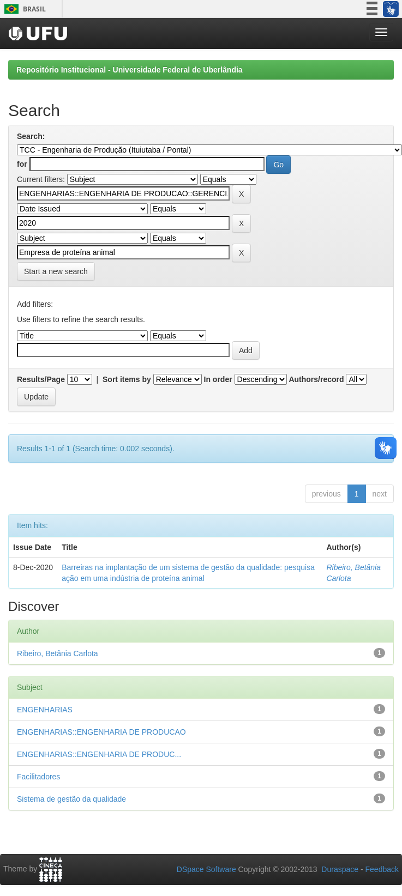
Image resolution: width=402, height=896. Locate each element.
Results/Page (41, 379)
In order (218, 379)
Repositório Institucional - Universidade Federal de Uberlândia (129, 69)
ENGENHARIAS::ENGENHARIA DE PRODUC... (99, 754)
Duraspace (339, 869)
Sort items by (127, 379)
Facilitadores (38, 776)
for (22, 164)
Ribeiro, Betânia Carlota (57, 653)
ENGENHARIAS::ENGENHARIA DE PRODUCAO (101, 732)
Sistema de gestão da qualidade (71, 799)
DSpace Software (206, 869)
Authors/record (316, 379)
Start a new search (56, 271)
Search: (31, 136)
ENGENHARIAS (45, 709)
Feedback (382, 869)
